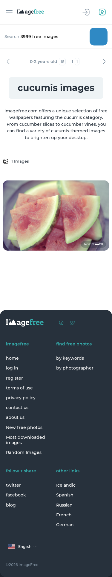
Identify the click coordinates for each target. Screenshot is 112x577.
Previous (8, 61)
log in (12, 368)
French (64, 515)
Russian (64, 505)
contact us (17, 407)
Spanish (64, 495)
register (14, 378)
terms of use (19, 388)
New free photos (24, 427)
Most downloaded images (25, 440)
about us (15, 417)
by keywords (70, 358)
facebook (16, 495)
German (65, 524)
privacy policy (21, 397)
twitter (13, 485)
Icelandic (66, 485)
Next (104, 61)
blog (11, 505)
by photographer (74, 368)
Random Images (24, 452)
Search (99, 36)
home (12, 358)
